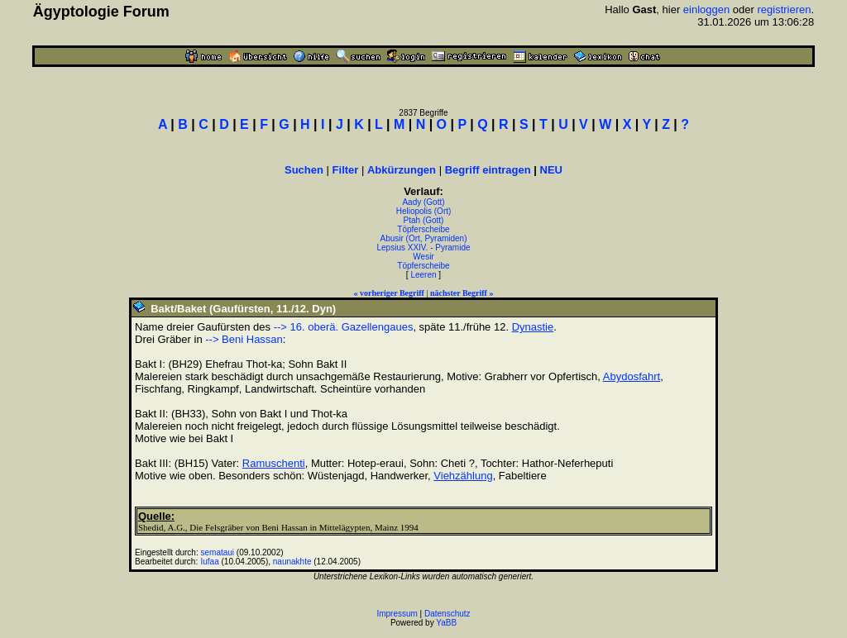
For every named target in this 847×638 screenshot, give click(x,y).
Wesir (423, 256)
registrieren (784, 9)
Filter (346, 170)
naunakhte (292, 561)
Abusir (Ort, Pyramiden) (423, 238)
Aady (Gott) (423, 202)
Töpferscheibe (423, 229)
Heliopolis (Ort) (424, 211)
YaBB (446, 622)
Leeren (423, 274)
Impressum (396, 613)
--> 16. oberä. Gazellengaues (344, 327)
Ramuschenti (273, 463)
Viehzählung (462, 475)
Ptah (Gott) (424, 220)
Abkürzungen (401, 170)
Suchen (304, 170)
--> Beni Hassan (244, 339)
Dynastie (533, 327)
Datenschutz (447, 613)
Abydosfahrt (631, 376)
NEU (551, 170)
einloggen (706, 9)
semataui (218, 552)
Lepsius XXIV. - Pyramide (423, 247)
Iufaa (210, 561)
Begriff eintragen (488, 170)
